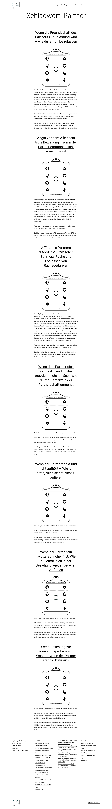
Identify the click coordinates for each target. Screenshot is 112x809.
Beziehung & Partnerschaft (42, 743)
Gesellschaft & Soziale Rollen (43, 755)
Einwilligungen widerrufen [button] (88, 755)
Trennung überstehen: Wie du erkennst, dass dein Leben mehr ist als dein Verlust (67, 765)
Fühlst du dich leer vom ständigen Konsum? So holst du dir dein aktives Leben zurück (67, 742)
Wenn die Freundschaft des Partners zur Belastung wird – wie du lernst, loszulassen (56, 37)
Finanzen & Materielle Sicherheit (44, 748)
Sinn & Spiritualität (40, 782)
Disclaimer (84, 760)
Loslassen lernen (86, 5)
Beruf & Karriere (39, 741)
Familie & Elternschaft (41, 745)
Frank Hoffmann (74, 5)
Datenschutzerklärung (87, 743)
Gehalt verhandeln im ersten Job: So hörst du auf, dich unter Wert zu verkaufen (67, 760)
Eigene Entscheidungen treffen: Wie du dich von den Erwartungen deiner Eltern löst (67, 754)
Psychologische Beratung (59, 5)
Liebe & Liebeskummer (41, 770)
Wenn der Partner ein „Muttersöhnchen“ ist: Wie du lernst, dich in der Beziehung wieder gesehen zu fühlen (56, 561)
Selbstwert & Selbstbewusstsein (44, 780)
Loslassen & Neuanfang (41, 772)
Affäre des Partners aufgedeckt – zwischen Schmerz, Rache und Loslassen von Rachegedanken (56, 257)
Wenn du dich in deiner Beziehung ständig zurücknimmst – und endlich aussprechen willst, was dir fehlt (67, 748)
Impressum (84, 758)
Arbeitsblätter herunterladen (20, 750)
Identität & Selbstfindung (42, 760)
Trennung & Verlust (40, 789)
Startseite (83, 741)
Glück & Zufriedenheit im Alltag (43, 758)
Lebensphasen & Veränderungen (44, 767)
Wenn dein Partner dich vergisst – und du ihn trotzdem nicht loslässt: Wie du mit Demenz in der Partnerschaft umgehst (56, 376)
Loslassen (97, 5)
